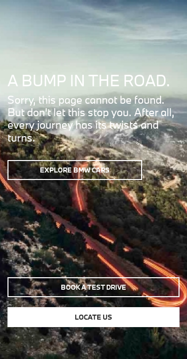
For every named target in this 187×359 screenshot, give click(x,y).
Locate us (93, 317)
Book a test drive (93, 287)
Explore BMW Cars (75, 170)
